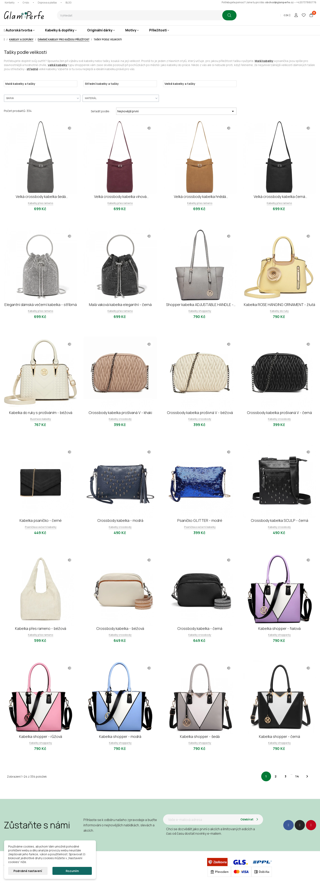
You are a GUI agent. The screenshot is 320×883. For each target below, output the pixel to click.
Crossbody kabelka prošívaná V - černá (279, 412)
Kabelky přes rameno (40, 203)
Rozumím (72, 871)
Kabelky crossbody (120, 419)
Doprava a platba (47, 2)
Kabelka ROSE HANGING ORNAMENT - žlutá (279, 304)
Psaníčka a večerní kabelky (41, 527)
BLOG (68, 2)
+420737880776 (306, 2)
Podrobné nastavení (27, 871)
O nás (26, 2)
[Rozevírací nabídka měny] (287, 15)
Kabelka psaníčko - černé (41, 520)
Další (307, 776)
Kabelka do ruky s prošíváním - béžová (40, 412)
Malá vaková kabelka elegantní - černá (120, 304)
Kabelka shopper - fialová (279, 628)
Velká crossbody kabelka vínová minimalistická (120, 196)
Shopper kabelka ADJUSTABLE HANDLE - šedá (199, 304)
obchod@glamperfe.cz (279, 2)
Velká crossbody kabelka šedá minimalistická (41, 196)
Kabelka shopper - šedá (200, 736)
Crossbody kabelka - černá (199, 628)
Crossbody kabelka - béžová (120, 628)
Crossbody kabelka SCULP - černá (279, 520)
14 (297, 776)
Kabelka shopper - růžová (40, 736)
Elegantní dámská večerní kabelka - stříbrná (40, 304)
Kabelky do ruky (279, 311)
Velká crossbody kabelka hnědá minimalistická (200, 196)
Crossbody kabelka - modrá (120, 520)
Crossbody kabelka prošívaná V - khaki (120, 412)
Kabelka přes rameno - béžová (40, 628)
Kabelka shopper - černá (279, 736)
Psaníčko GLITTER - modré (199, 520)
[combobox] (139, 15)
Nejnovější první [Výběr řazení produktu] (176, 111)
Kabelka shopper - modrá (120, 736)
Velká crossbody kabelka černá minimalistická (279, 196)
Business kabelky (40, 419)
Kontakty (9, 2)
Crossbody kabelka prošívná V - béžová (200, 412)
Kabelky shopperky (200, 311)
